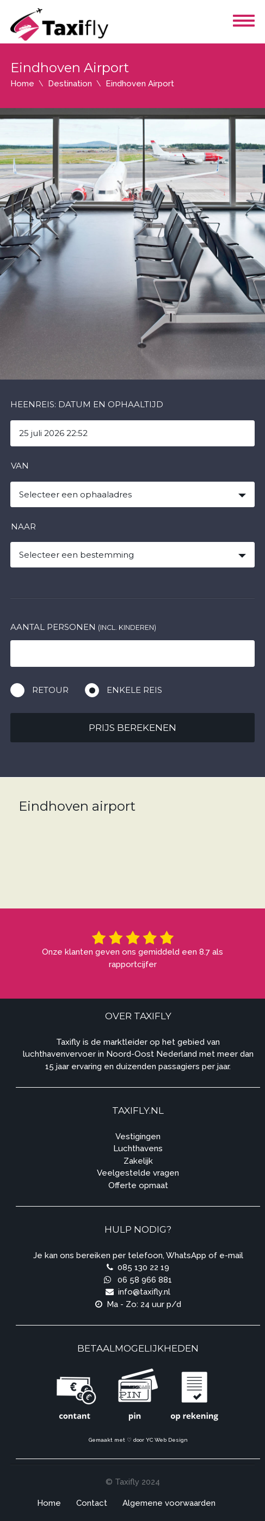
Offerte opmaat (138, 1185)
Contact (91, 1503)
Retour (50, 690)
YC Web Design (167, 1440)
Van (20, 465)
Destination (70, 84)
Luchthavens (138, 1148)
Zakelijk (138, 1161)
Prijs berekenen (132, 727)
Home (22, 84)
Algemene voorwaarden (168, 1503)
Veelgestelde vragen (138, 1173)
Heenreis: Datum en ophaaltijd (86, 404)
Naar (23, 526)
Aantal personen (83, 627)
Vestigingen (138, 1136)
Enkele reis (134, 690)
